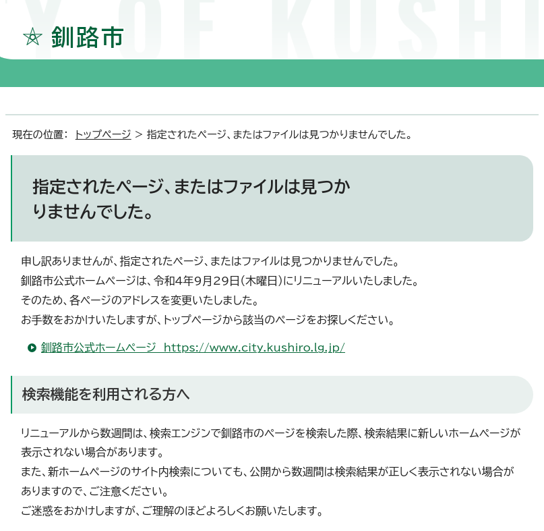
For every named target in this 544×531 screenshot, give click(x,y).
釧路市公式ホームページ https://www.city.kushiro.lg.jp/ (193, 347)
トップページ (103, 135)
